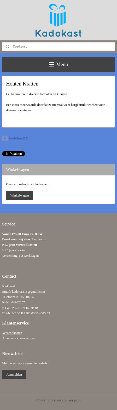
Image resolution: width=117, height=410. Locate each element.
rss (79, 400)
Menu (58, 64)
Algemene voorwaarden (18, 338)
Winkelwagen (19, 195)
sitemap (71, 400)
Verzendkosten (12, 333)
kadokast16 (15, 138)
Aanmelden (14, 374)
